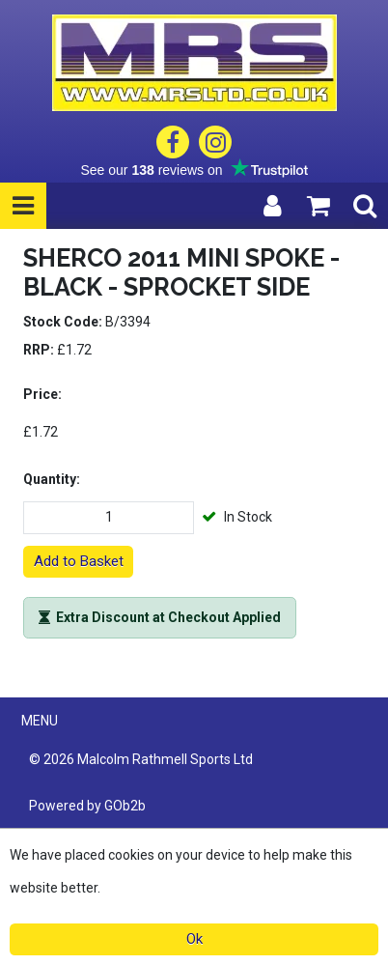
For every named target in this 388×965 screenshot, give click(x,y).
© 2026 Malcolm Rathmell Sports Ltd (141, 759)
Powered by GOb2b (87, 805)
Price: (42, 394)
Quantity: (51, 479)
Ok (194, 939)
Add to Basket (79, 561)
